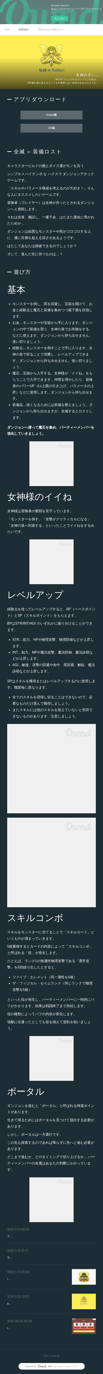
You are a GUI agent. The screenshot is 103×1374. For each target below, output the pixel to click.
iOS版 (51, 128)
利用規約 (23, 29)
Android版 (51, 115)
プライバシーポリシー (50, 29)
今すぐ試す (59, 18)
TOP (7, 29)
